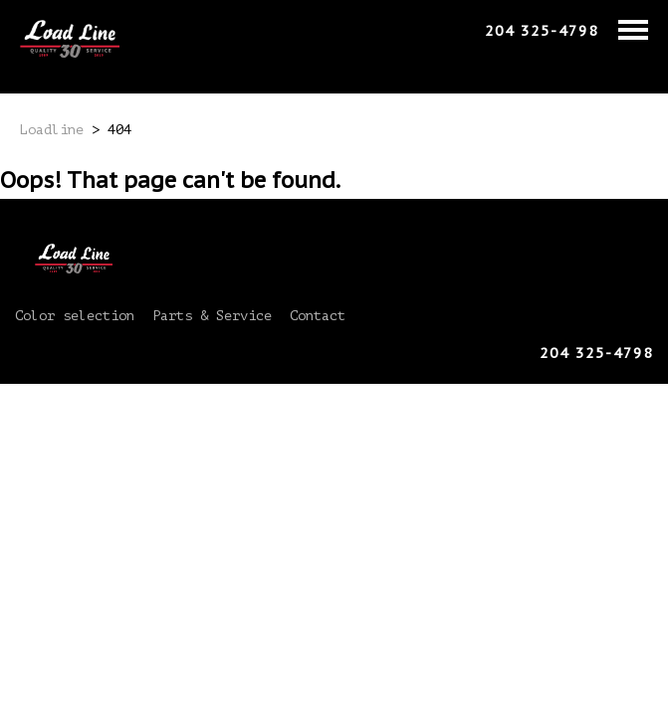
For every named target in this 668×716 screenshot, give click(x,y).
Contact (317, 315)
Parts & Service (212, 315)
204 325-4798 (541, 31)
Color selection (74, 315)
